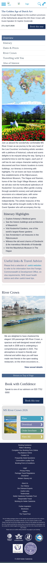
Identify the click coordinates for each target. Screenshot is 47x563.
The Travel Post (25, 514)
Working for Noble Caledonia (25, 501)
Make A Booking (25, 448)
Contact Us (25, 455)
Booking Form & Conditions (25, 463)
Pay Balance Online (25, 453)
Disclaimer (25, 476)
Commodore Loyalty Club (25, 460)
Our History (25, 486)
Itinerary (7, 42)
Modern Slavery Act (25, 478)
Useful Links (25, 491)
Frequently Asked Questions (25, 458)
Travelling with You (13, 58)
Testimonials (24, 494)
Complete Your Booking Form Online (25, 450)
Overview (8, 37)
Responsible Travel (25, 499)
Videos (24, 511)
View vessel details (33, 367)
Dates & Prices (11, 47)
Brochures (25, 509)
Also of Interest (11, 63)
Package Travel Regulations (25, 473)
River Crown (10, 52)
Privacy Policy (25, 471)
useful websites (34, 265)
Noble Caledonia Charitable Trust (25, 496)
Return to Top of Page (23, 375)
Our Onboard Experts (25, 488)
